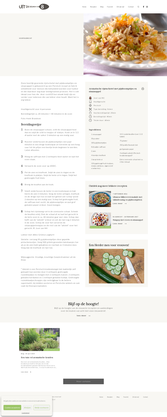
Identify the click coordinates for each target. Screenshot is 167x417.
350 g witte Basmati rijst (129, 145)
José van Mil (99, 98)
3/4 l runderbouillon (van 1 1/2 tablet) (131, 135)
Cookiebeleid (25, 413)
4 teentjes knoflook (98, 155)
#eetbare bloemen (104, 228)
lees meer (82, 317)
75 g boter (123, 141)
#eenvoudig (94, 228)
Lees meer (118, 207)
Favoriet (110, 7)
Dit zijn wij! (120, 7)
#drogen (47, 351)
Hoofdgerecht (99, 102)
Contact (131, 7)
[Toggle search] (138, 7)
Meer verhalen (83, 386)
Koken (110, 109)
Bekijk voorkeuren (42, 408)
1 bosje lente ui (97, 159)
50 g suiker (95, 139)
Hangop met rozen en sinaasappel (124, 221)
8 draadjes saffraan (98, 147)
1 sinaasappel (96, 134)
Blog (101, 7)
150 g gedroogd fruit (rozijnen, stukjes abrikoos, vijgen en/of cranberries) (102, 165)
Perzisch (97, 105)
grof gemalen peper (127, 149)
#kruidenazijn (54, 351)
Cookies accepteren (12, 408)
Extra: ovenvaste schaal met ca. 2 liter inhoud (131, 160)
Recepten (93, 7)
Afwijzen (27, 408)
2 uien (93, 151)
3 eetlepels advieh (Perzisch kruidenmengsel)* (130, 154)
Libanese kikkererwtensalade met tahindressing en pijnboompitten (126, 198)
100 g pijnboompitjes (98, 143)
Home (84, 7)
